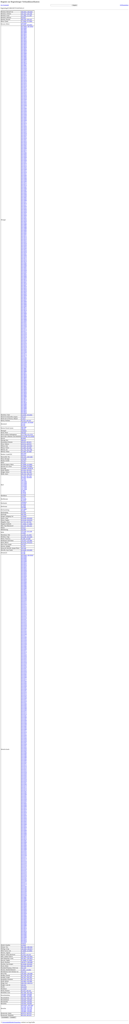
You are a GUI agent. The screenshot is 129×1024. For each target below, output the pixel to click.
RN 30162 (24, 102)
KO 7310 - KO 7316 (26, 979)
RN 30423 (24, 208)
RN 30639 (24, 291)
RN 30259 (24, 144)
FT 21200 (23, 499)
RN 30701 (24, 322)
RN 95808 (24, 900)
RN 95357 (24, 702)
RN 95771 (24, 882)
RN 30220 (24, 126)
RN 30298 (24, 157)
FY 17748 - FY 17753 (27, 434)
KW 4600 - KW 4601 (26, 956)
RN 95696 (24, 848)
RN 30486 (24, 227)
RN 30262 (24, 145)
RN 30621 (24, 282)
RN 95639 (24, 820)
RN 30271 (24, 150)
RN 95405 (24, 727)
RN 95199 (24, 644)
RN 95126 (24, 609)
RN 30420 (24, 206)
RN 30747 (24, 341)
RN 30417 (24, 205)
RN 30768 (24, 352)
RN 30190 (24, 111)
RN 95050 (24, 579)
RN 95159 (24, 626)
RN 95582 (24, 791)
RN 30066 (24, 58)
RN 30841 (24, 386)
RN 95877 (24, 930)
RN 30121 (24, 77)
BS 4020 (23, 438)
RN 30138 (24, 86)
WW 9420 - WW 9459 (27, 1005)
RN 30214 (24, 123)
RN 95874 (24, 928)
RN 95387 (24, 719)
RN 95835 (24, 912)
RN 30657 (24, 300)
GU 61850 (24, 485)
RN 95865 (24, 924)
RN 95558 (24, 779)
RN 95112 (24, 601)
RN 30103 (24, 66)
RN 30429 (24, 211)
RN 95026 (24, 570)
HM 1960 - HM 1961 (26, 947)
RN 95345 (24, 696)
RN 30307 (24, 162)
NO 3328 (23, 548)
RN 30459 (24, 221)
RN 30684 (24, 313)
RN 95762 (24, 878)
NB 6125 (23, 440)
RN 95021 (24, 567)
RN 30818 (24, 376)
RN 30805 (24, 370)
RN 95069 (24, 588)
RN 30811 (24, 373)
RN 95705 (24, 854)
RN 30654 (24, 298)
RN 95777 (24, 885)
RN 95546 (24, 776)
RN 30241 (24, 136)
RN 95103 (24, 595)
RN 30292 (24, 154)
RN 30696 (24, 319)
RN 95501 (24, 762)
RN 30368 (24, 179)
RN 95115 (24, 603)
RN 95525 (24, 771)
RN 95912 (24, 938)
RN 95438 (24, 741)
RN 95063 (24, 583)
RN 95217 (24, 653)
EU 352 (23, 424)
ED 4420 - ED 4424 (26, 477)
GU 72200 (24, 489)
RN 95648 (24, 824)
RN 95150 (24, 620)
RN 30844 (24, 387)
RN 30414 (24, 203)
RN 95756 (24, 875)
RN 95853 (24, 919)
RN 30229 (24, 129)
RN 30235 (24, 132)
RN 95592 (24, 797)
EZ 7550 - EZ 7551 (26, 522)
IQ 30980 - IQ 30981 (26, 464)
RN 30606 (24, 276)
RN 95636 (24, 818)
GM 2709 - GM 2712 (26, 983)
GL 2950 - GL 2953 (26, 535)
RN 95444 (24, 744)
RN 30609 (24, 277)
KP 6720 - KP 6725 (26, 444)
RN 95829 (24, 910)
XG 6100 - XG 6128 (26, 1007)
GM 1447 (23, 480)
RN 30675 (24, 309)
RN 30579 (24, 261)
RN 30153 (24, 93)
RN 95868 (24, 925)
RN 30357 (24, 173)
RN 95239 (24, 664)
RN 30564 (24, 255)
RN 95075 (24, 591)
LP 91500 (23, 458)
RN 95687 (24, 843)
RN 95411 (24, 730)
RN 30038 (24, 47)
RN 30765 (24, 350)
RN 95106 (24, 598)
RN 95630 (24, 815)
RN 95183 (24, 638)
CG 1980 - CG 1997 (26, 15)
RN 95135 (24, 613)
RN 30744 (24, 340)
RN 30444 (24, 215)
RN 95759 (24, 876)
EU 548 (23, 553)
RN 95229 (24, 658)
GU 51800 (24, 482)
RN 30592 (24, 269)
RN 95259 (24, 672)
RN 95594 (24, 799)
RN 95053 (24, 580)
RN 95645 (24, 823)
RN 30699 (24, 321)
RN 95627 (24, 814)
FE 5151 (23, 497)
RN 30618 (24, 280)
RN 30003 (24, 29)
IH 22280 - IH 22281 (26, 537)
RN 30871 (24, 398)
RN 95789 (24, 891)
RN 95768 (24, 881)
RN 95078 (24, 592)
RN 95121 (24, 606)
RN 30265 (24, 147)
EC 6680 (23, 505)
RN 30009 (24, 32)
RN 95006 (24, 560)
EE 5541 (23, 462)
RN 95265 (24, 675)
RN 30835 (24, 383)
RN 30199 (24, 115)
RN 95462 (24, 751)
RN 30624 (24, 283)
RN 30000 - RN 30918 (27, 26)
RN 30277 (24, 151)
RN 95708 (24, 855)
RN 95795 (24, 894)
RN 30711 (24, 328)
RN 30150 (24, 92)
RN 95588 (24, 794)
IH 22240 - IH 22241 (26, 520)
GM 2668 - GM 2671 (26, 949)
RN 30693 (24, 318)
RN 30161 (24, 101)
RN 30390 (24, 191)
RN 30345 (24, 167)
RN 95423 (24, 736)
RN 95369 (24, 710)
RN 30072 (24, 61)
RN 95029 (24, 571)
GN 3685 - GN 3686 (26, 981)
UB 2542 (23, 985)
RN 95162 (24, 631)
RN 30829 (24, 381)
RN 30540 (24, 245)
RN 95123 (24, 607)
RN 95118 (24, 604)
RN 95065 (24, 585)
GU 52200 (24, 483)
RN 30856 (24, 392)
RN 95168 (24, 634)
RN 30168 (24, 105)
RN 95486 (24, 756)
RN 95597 (24, 802)
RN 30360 (24, 175)
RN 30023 (24, 40)
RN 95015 (24, 564)
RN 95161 (24, 629)
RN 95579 (24, 790)
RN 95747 (24, 870)
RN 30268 (24, 148)
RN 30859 (24, 393)
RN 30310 (24, 163)
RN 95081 (24, 594)
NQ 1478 (23, 968)
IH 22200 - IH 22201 (26, 518)
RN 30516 (24, 237)
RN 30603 (24, 274)
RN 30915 (24, 411)
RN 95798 (24, 895)
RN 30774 (24, 355)
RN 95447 (24, 745)
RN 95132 (24, 612)
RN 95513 (24, 765)
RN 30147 (24, 90)
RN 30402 (24, 197)
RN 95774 (24, 883)
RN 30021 (24, 38)
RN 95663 (24, 831)
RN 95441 (24, 742)
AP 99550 (23, 430)
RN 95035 (24, 574)
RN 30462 (24, 222)
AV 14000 (23, 509)
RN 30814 (24, 374)
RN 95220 (24, 655)
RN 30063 (24, 55)
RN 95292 (24, 683)
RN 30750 (24, 343)
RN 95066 (24, 586)
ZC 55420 (23, 988)
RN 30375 (24, 184)
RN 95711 (24, 857)
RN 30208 (24, 120)
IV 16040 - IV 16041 (26, 960)
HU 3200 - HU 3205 (26, 992)
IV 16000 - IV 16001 (26, 524)
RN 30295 (24, 156)
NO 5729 (23, 971)
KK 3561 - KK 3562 (26, 977)
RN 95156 (24, 623)
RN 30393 (24, 193)
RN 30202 (24, 117)
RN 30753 (24, 344)
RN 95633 (24, 817)
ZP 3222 (23, 527)
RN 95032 (24, 573)
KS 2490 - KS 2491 (26, 448)
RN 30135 (24, 84)
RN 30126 (24, 80)
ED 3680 (23, 507)
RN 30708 (24, 326)
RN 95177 (24, 635)
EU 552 (23, 425)
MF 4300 (23, 514)
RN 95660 (24, 830)
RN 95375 (24, 713)
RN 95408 (24, 729)
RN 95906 (24, 935)
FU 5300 (23, 479)
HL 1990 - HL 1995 (26, 472)
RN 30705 (24, 325)
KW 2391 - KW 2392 (26, 457)
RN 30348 (24, 169)
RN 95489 (24, 757)
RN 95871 (24, 927)
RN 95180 (24, 637)
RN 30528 (24, 243)
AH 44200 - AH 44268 (27, 422)
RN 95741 (24, 867)
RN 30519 (24, 239)
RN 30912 (24, 410)
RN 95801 (24, 897)
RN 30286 (24, 153)
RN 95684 (24, 842)
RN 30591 (24, 267)
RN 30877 (24, 401)
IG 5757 (23, 952)
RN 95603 (24, 803)
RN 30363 (24, 176)
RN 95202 (24, 646)
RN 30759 (24, 347)
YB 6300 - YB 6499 (26, 999)
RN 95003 (24, 558)
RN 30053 (24, 52)
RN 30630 (24, 286)
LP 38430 (23, 516)
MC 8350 (23, 453)
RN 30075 (24, 62)
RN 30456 (24, 220)
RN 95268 (24, 677)
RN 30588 (24, 266)
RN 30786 (24, 361)
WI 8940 (23, 945)
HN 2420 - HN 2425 (26, 966)
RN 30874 (24, 399)
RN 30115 (24, 74)
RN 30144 (24, 89)
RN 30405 (24, 199)
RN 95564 (24, 784)
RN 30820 (24, 377)
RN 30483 (24, 225)
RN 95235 (24, 661)
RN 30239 (24, 135)
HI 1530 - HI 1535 (26, 990)
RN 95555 (24, 778)
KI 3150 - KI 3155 (26, 954)
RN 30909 (24, 408)
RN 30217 (24, 124)
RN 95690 (24, 845)
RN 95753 (24, 873)
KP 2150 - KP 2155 (26, 1015)
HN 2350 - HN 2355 (26, 474)
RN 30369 (24, 181)
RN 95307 (24, 690)
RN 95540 (24, 774)
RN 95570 (24, 785)
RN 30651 (24, 297)
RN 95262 (24, 674)
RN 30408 (24, 200)
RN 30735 (24, 335)
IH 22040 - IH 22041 (26, 415)
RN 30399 (24, 196)
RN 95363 (24, 705)
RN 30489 (24, 228)
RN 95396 (24, 723)
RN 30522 (24, 240)
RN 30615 (24, 279)
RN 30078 (24, 63)
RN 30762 (24, 349)
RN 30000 (24, 28)
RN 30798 (24, 367)
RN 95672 (24, 836)
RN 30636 (24, 289)
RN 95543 (24, 775)
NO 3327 (23, 544)
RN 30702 (24, 324)
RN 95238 (24, 662)
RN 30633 (24, 288)
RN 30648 (24, 295)
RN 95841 (24, 915)
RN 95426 (24, 738)
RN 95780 (24, 886)
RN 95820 (24, 906)
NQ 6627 (23, 17)
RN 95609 (24, 806)
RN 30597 (24, 273)
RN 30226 (24, 127)
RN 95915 (24, 940)
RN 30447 (24, 217)
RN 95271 (24, 678)
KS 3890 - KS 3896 (26, 451)
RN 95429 (24, 739)
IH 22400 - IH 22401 (26, 550)
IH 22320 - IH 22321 (26, 542)
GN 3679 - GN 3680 (26, 540)
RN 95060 (24, 582)
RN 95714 (24, 858)
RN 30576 (24, 260)
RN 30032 (24, 44)
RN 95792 (24, 892)
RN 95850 (24, 918)
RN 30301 (24, 159)
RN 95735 (24, 864)
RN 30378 (24, 185)
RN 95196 (24, 643)
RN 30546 (24, 248)
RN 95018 (24, 565)
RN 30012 (24, 34)
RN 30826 (24, 380)
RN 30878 (24, 402)
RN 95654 (24, 827)
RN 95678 (24, 839)
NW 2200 (23, 427)
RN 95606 (24, 805)
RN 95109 (24, 600)
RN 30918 (24, 413)
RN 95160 (24, 628)
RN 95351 (24, 699)
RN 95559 (24, 781)
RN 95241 (24, 665)
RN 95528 (24, 772)
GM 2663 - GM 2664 (26, 12)
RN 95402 (24, 726)
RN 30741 (24, 338)
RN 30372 (24, 182)
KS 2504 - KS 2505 (26, 470)
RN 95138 (24, 615)
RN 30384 (24, 188)
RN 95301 (24, 687)
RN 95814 (24, 903)
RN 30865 (24, 395)
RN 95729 (24, 863)
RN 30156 (24, 95)
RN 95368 (24, 708)
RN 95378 (24, 714)
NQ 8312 (23, 455)
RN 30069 (24, 59)
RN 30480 (24, 224)
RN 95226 (24, 656)
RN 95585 (24, 793)
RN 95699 (24, 849)
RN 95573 (24, 787)
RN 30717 (24, 331)
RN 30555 (24, 249)
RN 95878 (24, 931)
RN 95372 (24, 711)
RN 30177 (24, 107)
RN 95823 (24, 907)
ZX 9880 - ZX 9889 (26, 996)
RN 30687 (24, 315)
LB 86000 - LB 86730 (27, 468)
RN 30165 (24, 104)
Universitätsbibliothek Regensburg (11, 1022)
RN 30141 (24, 87)
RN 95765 (24, 879)
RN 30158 (24, 96)
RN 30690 (24, 316)
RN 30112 (24, 72)
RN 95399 (24, 724)
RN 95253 (24, 670)
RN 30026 (24, 41)
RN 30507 (24, 234)
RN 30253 (24, 141)
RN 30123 (24, 78)
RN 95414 (24, 732)
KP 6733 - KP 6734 (26, 1013)
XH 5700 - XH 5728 (26, 998)
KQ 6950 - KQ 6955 (26, 446)
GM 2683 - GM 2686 (26, 973)
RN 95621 (24, 811)
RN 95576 (24, 788)
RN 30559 (24, 252)
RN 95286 (24, 681)
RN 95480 (24, 753)
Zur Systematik (5, 5)
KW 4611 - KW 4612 (26, 958)
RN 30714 (24, 329)
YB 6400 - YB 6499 (26, 994)
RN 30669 (24, 306)
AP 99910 (23, 502)
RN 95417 (24, 733)
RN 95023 (24, 568)
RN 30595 (24, 272)
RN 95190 (24, 640)
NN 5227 (23, 416)
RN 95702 (24, 852)
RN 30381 (24, 187)
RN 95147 (24, 619)
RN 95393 (24, 722)
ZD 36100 (23, 987)
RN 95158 (24, 625)
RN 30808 (24, 371)
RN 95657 (24, 829)
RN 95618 (24, 809)
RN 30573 (24, 258)
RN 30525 (24, 242)
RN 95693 (24, 846)
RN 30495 (24, 231)
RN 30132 (24, 83)
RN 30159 (24, 98)
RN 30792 (24, 364)
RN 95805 (24, 898)
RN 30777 (24, 356)
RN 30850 (24, 389)
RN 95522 (24, 769)
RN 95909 (24, 937)
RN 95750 (24, 872)
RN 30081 (24, 65)
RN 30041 (24, 49)
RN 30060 (24, 53)
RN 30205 (24, 118)
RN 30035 (24, 46)
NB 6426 (23, 432)
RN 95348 (24, 698)
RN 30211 (24, 121)
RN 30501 (24, 233)
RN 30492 (24, 230)
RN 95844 (24, 916)
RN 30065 (24, 56)
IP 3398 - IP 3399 (25, 538)
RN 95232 (24, 659)
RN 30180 (24, 108)
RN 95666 (24, 833)
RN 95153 (24, 622)
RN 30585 (24, 264)
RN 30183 (24, 110)
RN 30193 (24, 113)
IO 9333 (23, 418)
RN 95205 (24, 647)
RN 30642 (24, 292)
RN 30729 (24, 334)
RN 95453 (24, 747)
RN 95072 (24, 589)
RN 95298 (24, 686)
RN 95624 (24, 812)
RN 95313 (24, 693)
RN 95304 (24, 689)
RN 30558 (24, 251)
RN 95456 (24, 748)
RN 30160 (24, 99)
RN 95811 (24, 901)
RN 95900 (24, 933)
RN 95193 (24, 641)
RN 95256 (24, 671)
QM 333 (23, 429)
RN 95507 (24, 763)
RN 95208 (24, 649)
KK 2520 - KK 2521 (26, 526)
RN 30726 (24, 332)
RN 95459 (24, 750)
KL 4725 (23, 500)
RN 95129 (24, 610)
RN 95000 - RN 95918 (27, 555)
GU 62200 (24, 486)
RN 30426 (24, 209)
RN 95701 (24, 851)
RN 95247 (24, 668)
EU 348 (23, 552)
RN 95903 (24, 934)
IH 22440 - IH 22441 (26, 964)
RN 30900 (24, 404)
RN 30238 (24, 133)
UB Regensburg (124, 5)
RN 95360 (24, 704)
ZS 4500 (23, 533)
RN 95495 (24, 760)
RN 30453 (24, 218)
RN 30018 (24, 37)
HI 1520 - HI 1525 (26, 420)
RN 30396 (24, 194)
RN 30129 (24, 81)
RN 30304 (24, 160)
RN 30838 (24, 384)
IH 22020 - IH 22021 (26, 24)
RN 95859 (24, 922)
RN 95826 (24, 909)
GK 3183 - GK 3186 (26, 13)
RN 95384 (24, 717)
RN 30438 (24, 212)
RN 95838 (24, 913)
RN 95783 (24, 888)
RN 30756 (24, 346)
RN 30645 (24, 294)
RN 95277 (24, 680)
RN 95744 (24, 869)
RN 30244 (24, 138)
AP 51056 (23, 23)
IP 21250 (23, 493)
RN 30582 (24, 263)
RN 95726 (24, 861)
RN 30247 (24, 139)
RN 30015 (24, 35)
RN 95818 (24, 904)
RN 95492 (24, 759)
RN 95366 (24, 707)
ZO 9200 (23, 495)
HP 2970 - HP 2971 (26, 442)
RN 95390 (24, 720)
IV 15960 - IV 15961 (26, 21)
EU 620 (23, 510)
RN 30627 (24, 285)
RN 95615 (24, 808)
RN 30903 (24, 405)
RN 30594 (24, 270)
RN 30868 (24, 396)
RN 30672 (24, 307)
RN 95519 (24, 768)
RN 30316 (24, 166)
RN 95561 (24, 782)
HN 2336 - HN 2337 (26, 19)
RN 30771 (24, 353)
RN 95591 (24, 796)
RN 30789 (24, 362)
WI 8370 (23, 943)
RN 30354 (24, 172)
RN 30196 (24, 114)
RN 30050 (24, 50)
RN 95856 (24, 921)
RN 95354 (24, 701)
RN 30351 (24, 170)
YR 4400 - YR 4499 (26, 1011)
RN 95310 (24, 692)
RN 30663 (24, 303)
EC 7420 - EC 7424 (26, 476)
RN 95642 (24, 821)
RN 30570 (24, 257)
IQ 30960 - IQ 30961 (26, 466)
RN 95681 (24, 840)
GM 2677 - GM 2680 (26, 962)
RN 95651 (24, 826)
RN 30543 (24, 246)
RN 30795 (24, 365)
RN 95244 (24, 667)
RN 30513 (24, 236)
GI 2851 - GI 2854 (26, 970)
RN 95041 (24, 577)
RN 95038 (24, 576)
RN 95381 (24, 716)
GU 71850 (24, 487)
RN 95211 (24, 650)
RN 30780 (24, 358)
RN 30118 (24, 75)
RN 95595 (24, 800)
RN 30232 (24, 130)
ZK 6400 (23, 529)
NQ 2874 (23, 460)
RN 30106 (24, 69)
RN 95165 (24, 632)
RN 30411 (24, 202)
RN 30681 (24, 312)
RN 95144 (24, 617)
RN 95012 (24, 563)
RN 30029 (24, 43)
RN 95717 (24, 860)
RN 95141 (24, 616)
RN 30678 (24, 310)
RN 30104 (24, 68)
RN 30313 (24, 165)
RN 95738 (24, 866)
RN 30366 (24, 178)
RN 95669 (24, 834)
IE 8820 (23, 490)
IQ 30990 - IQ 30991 (26, 951)
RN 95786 (24, 889)
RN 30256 (24, 142)
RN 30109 (24, 71)
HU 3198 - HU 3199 (26, 975)
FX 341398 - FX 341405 (27, 436)
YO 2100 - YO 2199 (26, 531)
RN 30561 (24, 254)
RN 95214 (24, 652)
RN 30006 (24, 31)
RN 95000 (24, 557)
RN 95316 (24, 695)
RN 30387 (24, 190)
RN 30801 (24, 368)
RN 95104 (24, 597)
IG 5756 (23, 546)
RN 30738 (24, 337)
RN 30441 (24, 214)
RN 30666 (24, 304)
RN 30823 (24, 379)
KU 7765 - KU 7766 (26, 449)
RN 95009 (24, 561)
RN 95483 (24, 754)
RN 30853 (24, 390)
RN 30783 (24, 359)
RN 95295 (24, 684)
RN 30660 (24, 301)
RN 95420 (24, 735)
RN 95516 (24, 766)
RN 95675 (24, 837)
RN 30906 (24, 407)
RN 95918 (24, 941)
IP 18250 (23, 492)
